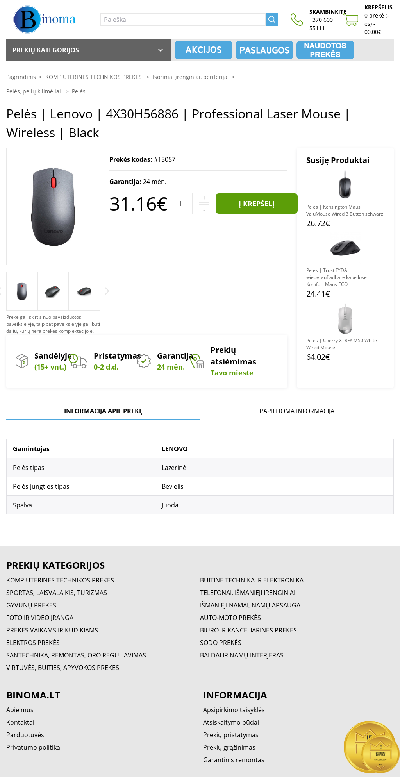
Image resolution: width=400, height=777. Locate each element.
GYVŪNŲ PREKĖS (31, 605)
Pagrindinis (21, 76)
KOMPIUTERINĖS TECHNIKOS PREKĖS (94, 76)
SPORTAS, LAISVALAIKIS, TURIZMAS (56, 592)
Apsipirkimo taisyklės (234, 710)
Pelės (79, 91)
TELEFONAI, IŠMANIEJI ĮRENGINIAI (247, 592)
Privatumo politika (33, 747)
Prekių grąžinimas (229, 747)
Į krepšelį (257, 203)
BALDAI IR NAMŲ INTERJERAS (242, 655)
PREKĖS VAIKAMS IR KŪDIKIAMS (52, 630)
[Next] (107, 291)
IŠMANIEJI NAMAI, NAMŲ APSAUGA (250, 605)
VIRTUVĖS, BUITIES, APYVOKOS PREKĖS (62, 667)
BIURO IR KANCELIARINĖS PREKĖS (248, 630)
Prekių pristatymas (231, 735)
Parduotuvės (25, 735)
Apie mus (20, 710)
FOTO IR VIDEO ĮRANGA (39, 617)
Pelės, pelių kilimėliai (34, 91)
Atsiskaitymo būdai (231, 722)
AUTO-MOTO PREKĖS (230, 617)
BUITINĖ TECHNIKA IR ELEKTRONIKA (252, 580)
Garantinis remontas (233, 760)
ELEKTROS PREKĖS (33, 642)
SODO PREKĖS (220, 642)
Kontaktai (20, 722)
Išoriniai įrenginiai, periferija (191, 76)
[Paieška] (183, 19)
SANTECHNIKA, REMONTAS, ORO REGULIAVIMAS (76, 655)
